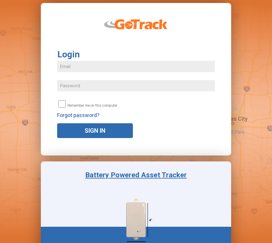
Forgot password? (78, 115)
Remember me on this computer (92, 105)
